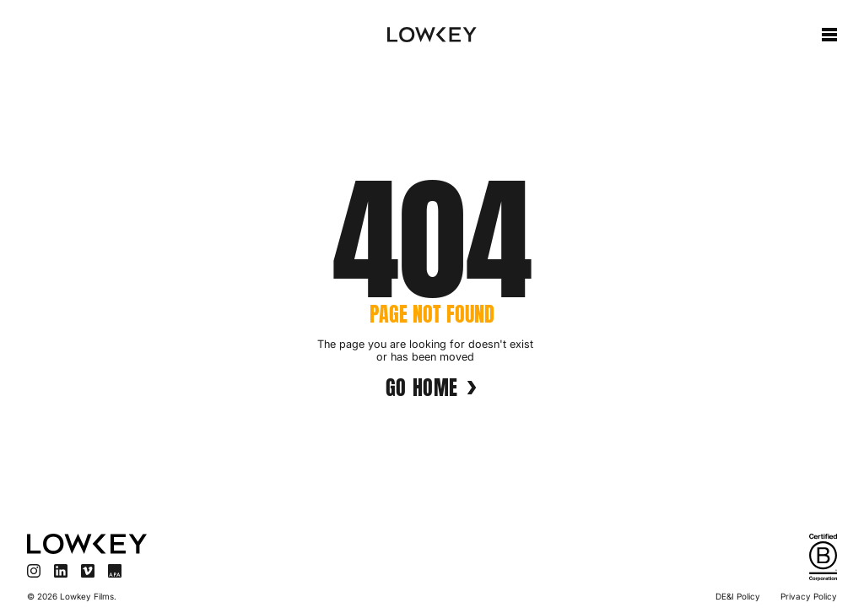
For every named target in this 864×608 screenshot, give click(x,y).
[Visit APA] (115, 571)
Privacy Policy (808, 596)
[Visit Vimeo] (88, 571)
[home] (432, 34)
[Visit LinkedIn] (61, 571)
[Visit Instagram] (34, 571)
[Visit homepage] (221, 544)
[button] (829, 34)
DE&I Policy (738, 596)
